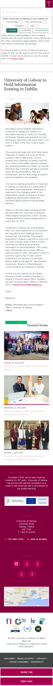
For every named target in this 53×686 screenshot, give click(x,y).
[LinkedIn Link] (21, 574)
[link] (8, 621)
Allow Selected (41, 30)
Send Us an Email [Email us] (38, 539)
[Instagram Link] (16, 564)
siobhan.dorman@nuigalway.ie (27, 284)
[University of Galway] (13, 68)
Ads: (33, 25)
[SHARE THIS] (26, 672)
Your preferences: (34, 22)
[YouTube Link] (37, 564)
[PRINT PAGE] (26, 681)
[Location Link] (26, 604)
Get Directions (16, 539)
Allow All (13, 30)
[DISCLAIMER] (10, 658)
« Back (8, 310)
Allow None (25, 30)
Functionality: (12, 22)
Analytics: (19, 25)
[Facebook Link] (27, 564)
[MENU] (49, 4)
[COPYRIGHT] (43, 658)
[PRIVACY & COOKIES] (26, 658)
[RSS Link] (32, 574)
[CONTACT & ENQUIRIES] (20, 662)
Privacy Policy (17, 58)
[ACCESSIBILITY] (37, 662)
